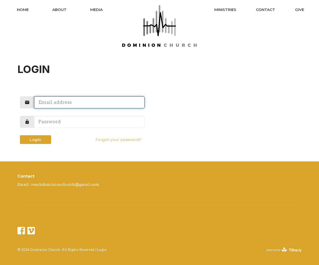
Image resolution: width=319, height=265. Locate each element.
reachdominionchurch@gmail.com (65, 184)
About (59, 9)
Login (35, 139)
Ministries (225, 9)
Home (23, 9)
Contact (265, 9)
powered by (284, 250)
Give (299, 9)
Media (96, 9)
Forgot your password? (118, 139)
